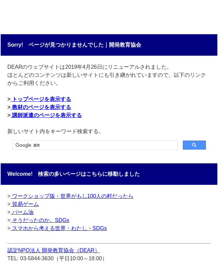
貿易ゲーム (24, 204)
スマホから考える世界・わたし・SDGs (58, 228)
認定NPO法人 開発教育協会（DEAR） (53, 250)
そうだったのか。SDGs (39, 220)
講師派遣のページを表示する (45, 115)
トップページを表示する (40, 99)
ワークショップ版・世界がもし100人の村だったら (71, 196)
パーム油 (21, 212)
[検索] (94, 145)
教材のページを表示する (40, 107)
